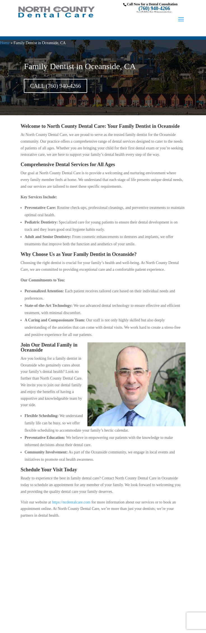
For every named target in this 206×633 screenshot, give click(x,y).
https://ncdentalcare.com (71, 502)
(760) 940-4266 (154, 8)
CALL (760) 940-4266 (55, 86)
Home (5, 43)
